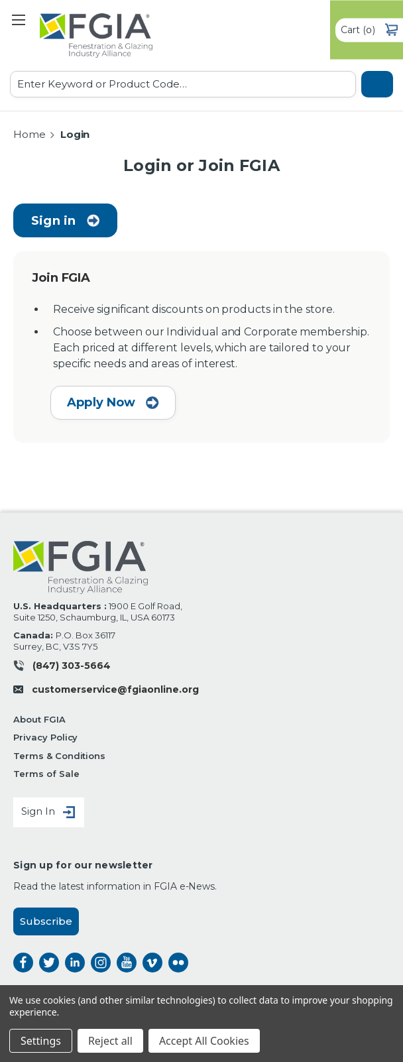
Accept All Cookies (204, 1040)
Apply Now (113, 402)
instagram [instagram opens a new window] (101, 963)
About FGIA (39, 719)
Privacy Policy (45, 737)
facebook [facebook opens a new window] (23, 963)
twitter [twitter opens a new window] (49, 963)
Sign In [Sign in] (48, 812)
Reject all (110, 1040)
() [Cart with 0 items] (369, 29)
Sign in (53, 220)
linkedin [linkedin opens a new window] (75, 963)
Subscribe (46, 921)
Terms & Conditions (59, 755)
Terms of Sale (46, 773)
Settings (41, 1040)
